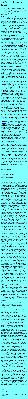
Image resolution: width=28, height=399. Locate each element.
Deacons (7, 141)
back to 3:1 (5, 391)
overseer (4, 123)
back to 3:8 (5, 394)
